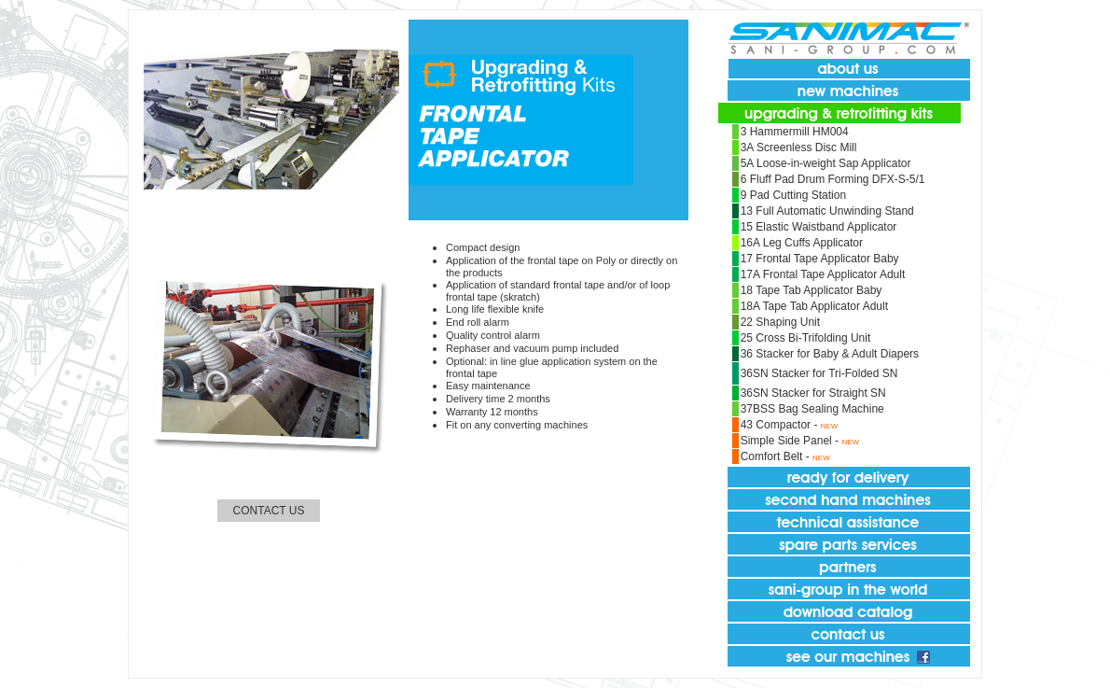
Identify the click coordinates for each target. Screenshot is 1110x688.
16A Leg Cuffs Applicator (802, 242)
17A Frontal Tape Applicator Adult (823, 274)
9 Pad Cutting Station (793, 195)
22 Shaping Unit (780, 322)
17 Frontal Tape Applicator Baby (820, 258)
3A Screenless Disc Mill (799, 147)
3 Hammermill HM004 (795, 131)
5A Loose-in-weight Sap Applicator (826, 163)
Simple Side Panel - (791, 440)
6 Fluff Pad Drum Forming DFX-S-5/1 (833, 179)
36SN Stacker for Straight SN (813, 393)
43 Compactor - (781, 424)
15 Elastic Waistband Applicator (819, 226)
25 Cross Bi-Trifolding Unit (806, 337)
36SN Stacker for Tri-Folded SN (819, 373)
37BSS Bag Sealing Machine (812, 408)
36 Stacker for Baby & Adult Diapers (830, 353)
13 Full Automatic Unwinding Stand (827, 211)
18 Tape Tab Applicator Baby (811, 290)
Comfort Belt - (776, 456)
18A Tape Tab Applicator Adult (814, 306)
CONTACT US (269, 510)
